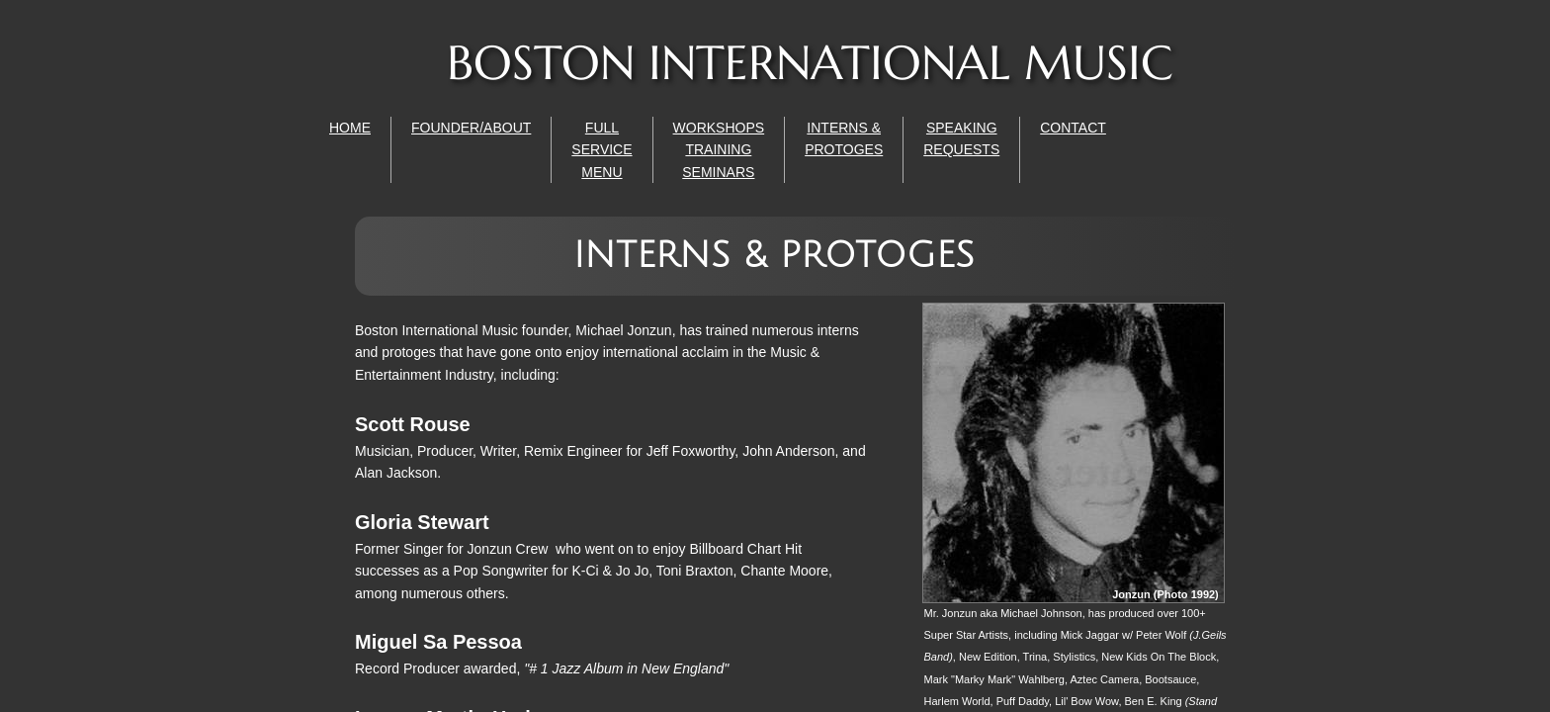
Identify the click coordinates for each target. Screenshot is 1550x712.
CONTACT (1073, 127)
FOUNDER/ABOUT (471, 127)
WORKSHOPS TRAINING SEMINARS (719, 150)
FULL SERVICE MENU (601, 150)
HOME (350, 127)
